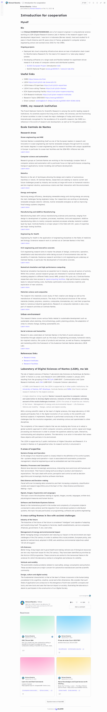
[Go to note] (37, 644)
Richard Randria (25, 6)
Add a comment (80, 607)
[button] (53, 8)
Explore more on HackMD (55, 701)
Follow (34, 6)
